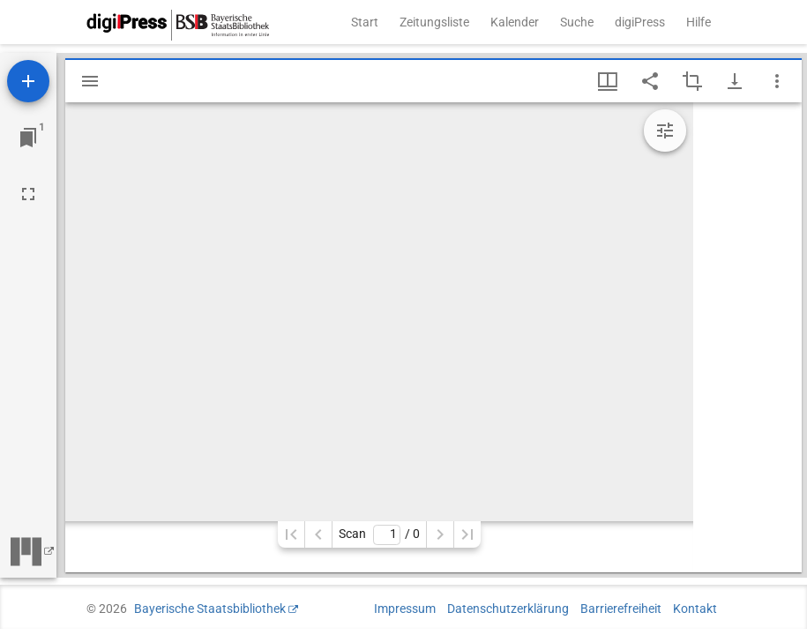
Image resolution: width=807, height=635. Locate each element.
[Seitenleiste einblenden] (90, 81)
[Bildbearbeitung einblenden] (665, 130)
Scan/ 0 (379, 535)
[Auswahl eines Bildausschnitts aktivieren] (692, 81)
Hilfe (698, 22)
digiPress (640, 22)
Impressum (405, 608)
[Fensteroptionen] (777, 81)
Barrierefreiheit (620, 608)
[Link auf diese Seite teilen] (650, 81)
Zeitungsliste (434, 22)
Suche (577, 22)
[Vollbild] (28, 194)
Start (364, 22)
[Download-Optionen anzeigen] (735, 81)
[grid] (747, 337)
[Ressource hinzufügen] (28, 81)
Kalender (514, 22)
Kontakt (695, 608)
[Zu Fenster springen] (28, 137)
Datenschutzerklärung (508, 608)
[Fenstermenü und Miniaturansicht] (608, 81)
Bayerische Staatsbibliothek (210, 608)
